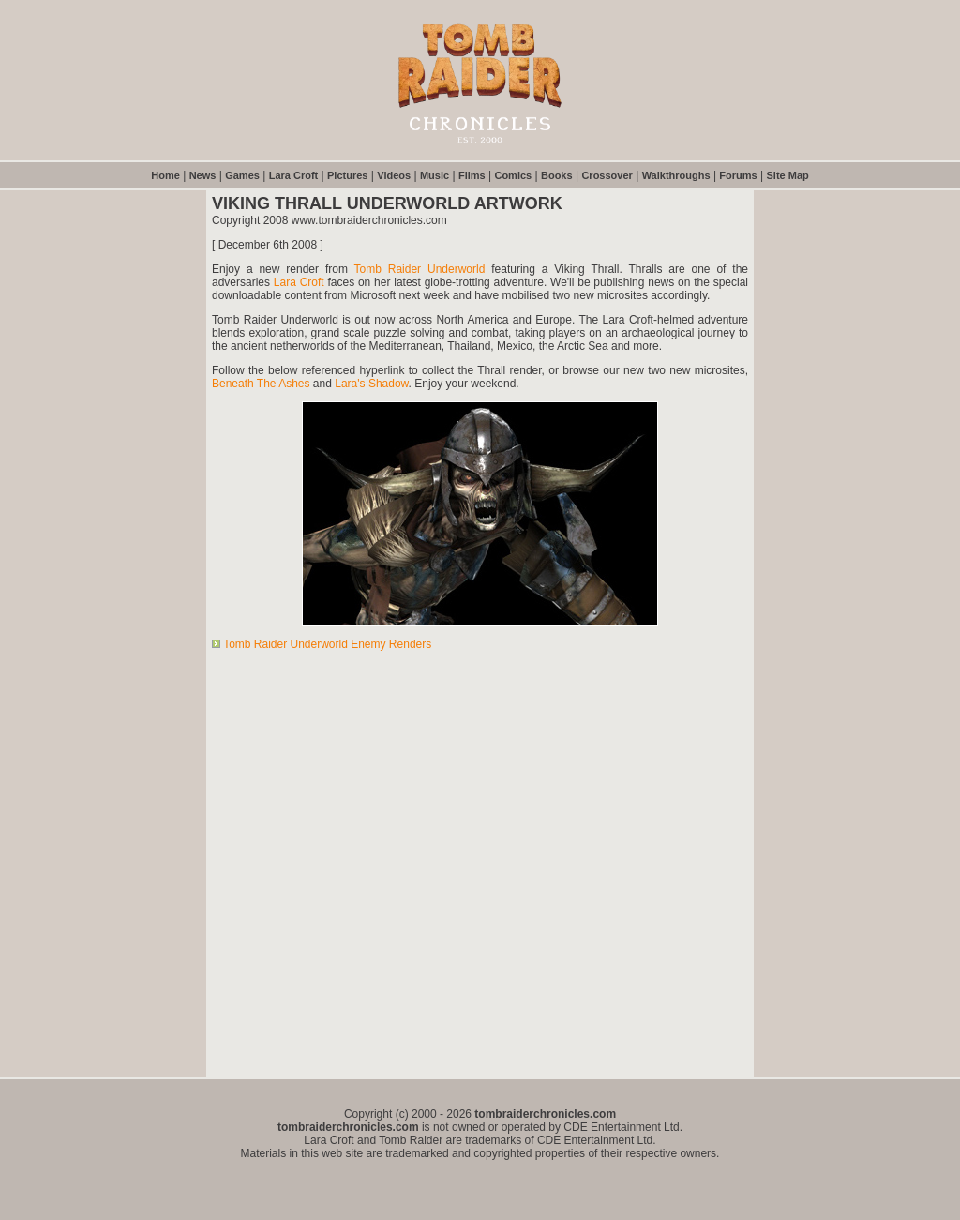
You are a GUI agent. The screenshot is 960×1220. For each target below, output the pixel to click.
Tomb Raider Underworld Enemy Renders (327, 644)
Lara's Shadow (371, 383)
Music (434, 175)
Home (165, 175)
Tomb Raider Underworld (420, 269)
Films (472, 175)
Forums (738, 175)
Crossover (606, 175)
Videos (394, 175)
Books (557, 175)
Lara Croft (294, 175)
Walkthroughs (676, 175)
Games (242, 175)
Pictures (347, 175)
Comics (513, 175)
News (203, 175)
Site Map (788, 175)
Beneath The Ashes (261, 383)
